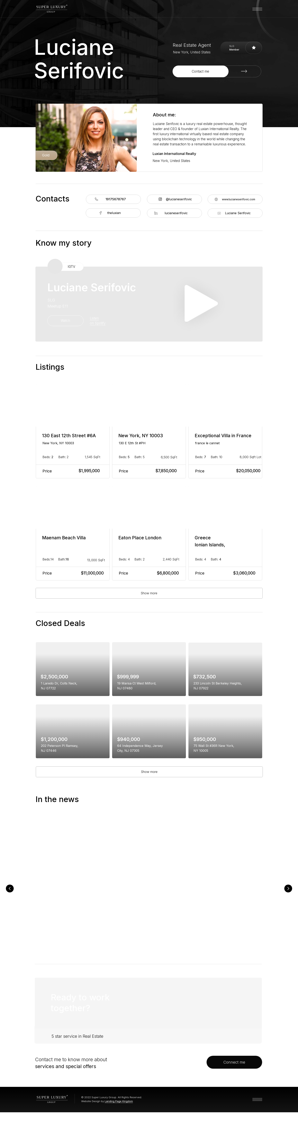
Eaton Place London (139, 537)
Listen (94, 318)
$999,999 (128, 677)
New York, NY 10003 (58, 443)
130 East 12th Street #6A (69, 435)
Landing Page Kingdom (119, 1113)
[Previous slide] (10, 891)
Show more (149, 593)
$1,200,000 (54, 739)
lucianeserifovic (176, 213)
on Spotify (97, 323)
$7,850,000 (166, 470)
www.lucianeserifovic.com (238, 199)
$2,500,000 (54, 677)
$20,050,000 (248, 470)
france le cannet (207, 443)
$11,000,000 (92, 573)
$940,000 (128, 739)
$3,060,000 (244, 573)
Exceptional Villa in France (223, 435)
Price (47, 471)
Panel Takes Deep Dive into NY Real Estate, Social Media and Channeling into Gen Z (227, 901)
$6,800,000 (168, 573)
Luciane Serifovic (238, 213)
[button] (217, 71)
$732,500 (204, 677)
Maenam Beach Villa (64, 537)
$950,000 (204, 739)
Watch (65, 321)
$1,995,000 (89, 470)
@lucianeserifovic (179, 199)
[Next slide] (288, 891)
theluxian (114, 213)
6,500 (169, 457)
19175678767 (115, 199)
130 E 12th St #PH (132, 443)
